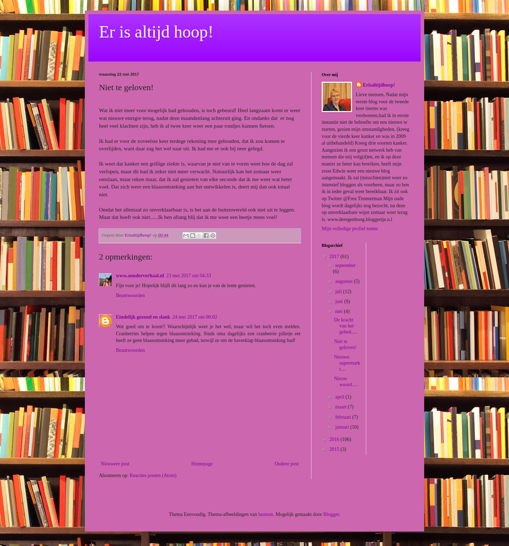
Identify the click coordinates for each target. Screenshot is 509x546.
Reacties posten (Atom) (153, 475)
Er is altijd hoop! (156, 31)
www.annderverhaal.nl (140, 275)
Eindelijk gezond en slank (143, 317)
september (345, 265)
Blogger (331, 514)
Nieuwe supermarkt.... (347, 363)
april (340, 397)
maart (341, 407)
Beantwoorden (130, 295)
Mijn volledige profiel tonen (350, 228)
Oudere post (287, 463)
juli (339, 291)
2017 (335, 256)
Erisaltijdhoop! (379, 85)
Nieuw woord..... (346, 381)
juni (339, 301)
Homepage (202, 463)
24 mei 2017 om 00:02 (194, 317)
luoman (265, 514)
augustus (344, 281)
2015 (335, 449)
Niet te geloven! (345, 344)
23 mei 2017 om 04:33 (188, 275)
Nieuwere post (115, 463)
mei (339, 311)
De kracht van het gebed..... (345, 326)
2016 (335, 439)
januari (342, 427)
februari (343, 417)
